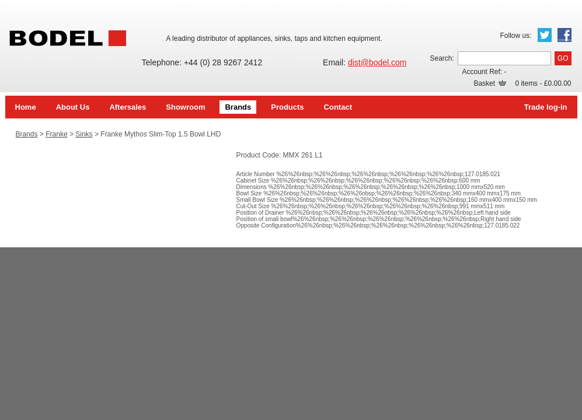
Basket (489, 83)
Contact (338, 107)
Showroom (185, 107)
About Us (73, 107)
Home (25, 107)
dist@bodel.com (377, 62)
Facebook (564, 35)
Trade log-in (545, 107)
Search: (442, 58)
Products (287, 107)
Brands (238, 107)
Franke (56, 134)
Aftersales (127, 107)
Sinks (83, 134)
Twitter (545, 35)
